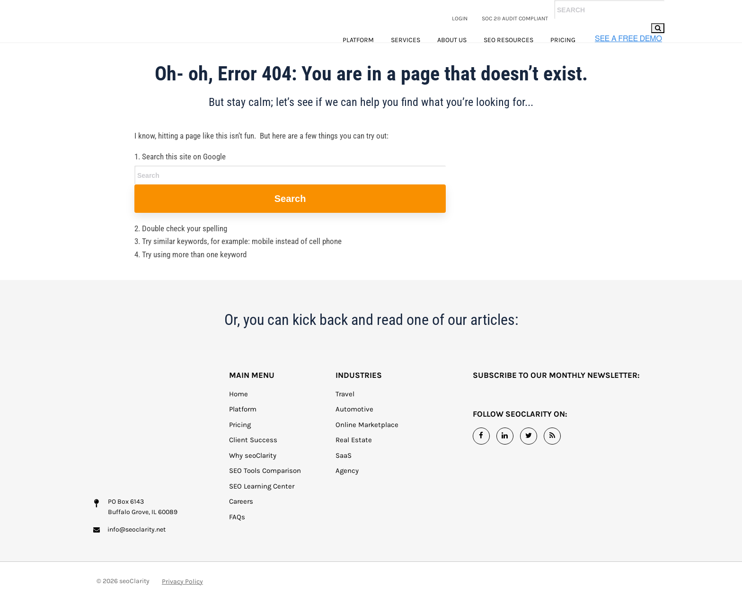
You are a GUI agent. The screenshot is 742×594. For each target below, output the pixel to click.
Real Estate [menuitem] (354, 453)
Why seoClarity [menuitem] (252, 468)
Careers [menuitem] (241, 514)
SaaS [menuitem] (344, 468)
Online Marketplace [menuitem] (367, 438)
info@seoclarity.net (136, 514)
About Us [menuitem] (452, 40)
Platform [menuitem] (358, 40)
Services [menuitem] (405, 40)
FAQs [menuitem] (237, 530)
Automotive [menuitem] (354, 422)
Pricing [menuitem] (562, 40)
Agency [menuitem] (347, 484)
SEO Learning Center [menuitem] (261, 499)
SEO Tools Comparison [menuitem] (265, 484)
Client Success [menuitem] (253, 453)
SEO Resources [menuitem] (508, 40)
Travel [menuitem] (345, 407)
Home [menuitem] (238, 407)
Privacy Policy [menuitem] (182, 574)
